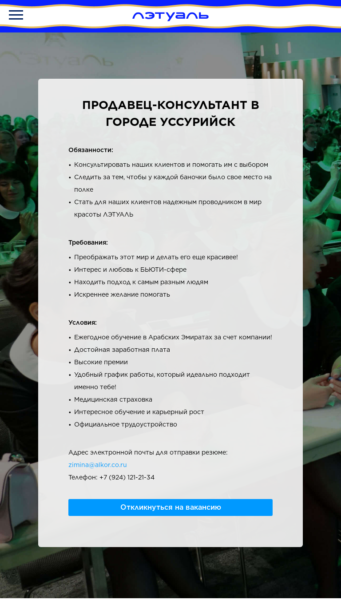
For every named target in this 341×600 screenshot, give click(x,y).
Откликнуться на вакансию (170, 507)
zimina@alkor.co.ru (97, 464)
